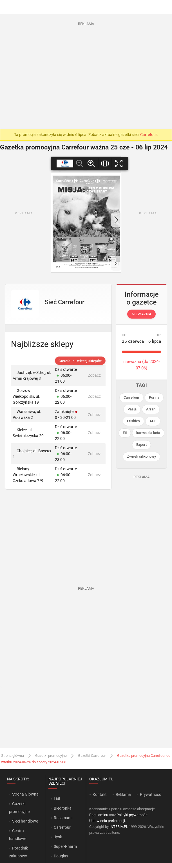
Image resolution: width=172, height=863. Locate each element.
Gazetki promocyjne (51, 755)
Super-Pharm (65, 846)
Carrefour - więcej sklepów (80, 361)
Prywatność (150, 794)
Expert (141, 444)
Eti (125, 433)
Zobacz (94, 375)
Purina (154, 397)
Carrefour (148, 134)
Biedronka (63, 808)
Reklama (123, 794)
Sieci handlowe (25, 821)
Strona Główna (25, 794)
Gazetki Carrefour (92, 755)
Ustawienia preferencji (107, 821)
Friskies (133, 421)
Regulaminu (98, 815)
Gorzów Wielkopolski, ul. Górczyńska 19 (26, 396)
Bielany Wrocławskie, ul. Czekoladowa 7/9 (28, 475)
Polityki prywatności (132, 815)
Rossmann (63, 818)
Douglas (61, 856)
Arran (150, 409)
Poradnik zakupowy (18, 852)
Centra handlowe (17, 834)
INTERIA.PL (119, 827)
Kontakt (100, 794)
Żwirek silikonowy (141, 456)
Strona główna (12, 755)
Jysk (58, 837)
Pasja (132, 409)
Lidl (57, 798)
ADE (152, 421)
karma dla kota (148, 433)
